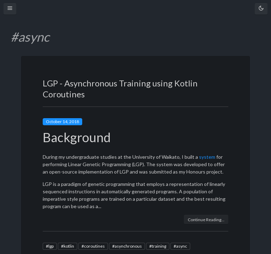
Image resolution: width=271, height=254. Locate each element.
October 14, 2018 (62, 121)
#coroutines (93, 246)
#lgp (50, 246)
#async (180, 246)
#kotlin (67, 246)
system (207, 157)
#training (157, 246)
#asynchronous (127, 246)
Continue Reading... (206, 219)
